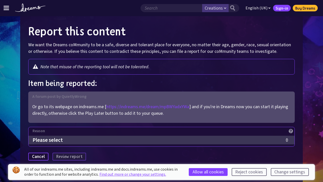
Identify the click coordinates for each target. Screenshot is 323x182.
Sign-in (282, 8)
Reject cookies (249, 172)
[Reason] (163, 132)
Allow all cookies (208, 172)
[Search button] (234, 8)
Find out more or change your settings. (132, 174)
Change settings (289, 172)
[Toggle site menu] (6, 8)
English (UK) (258, 8)
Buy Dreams (305, 8)
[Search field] (171, 8)
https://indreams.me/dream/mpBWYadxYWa (147, 107)
